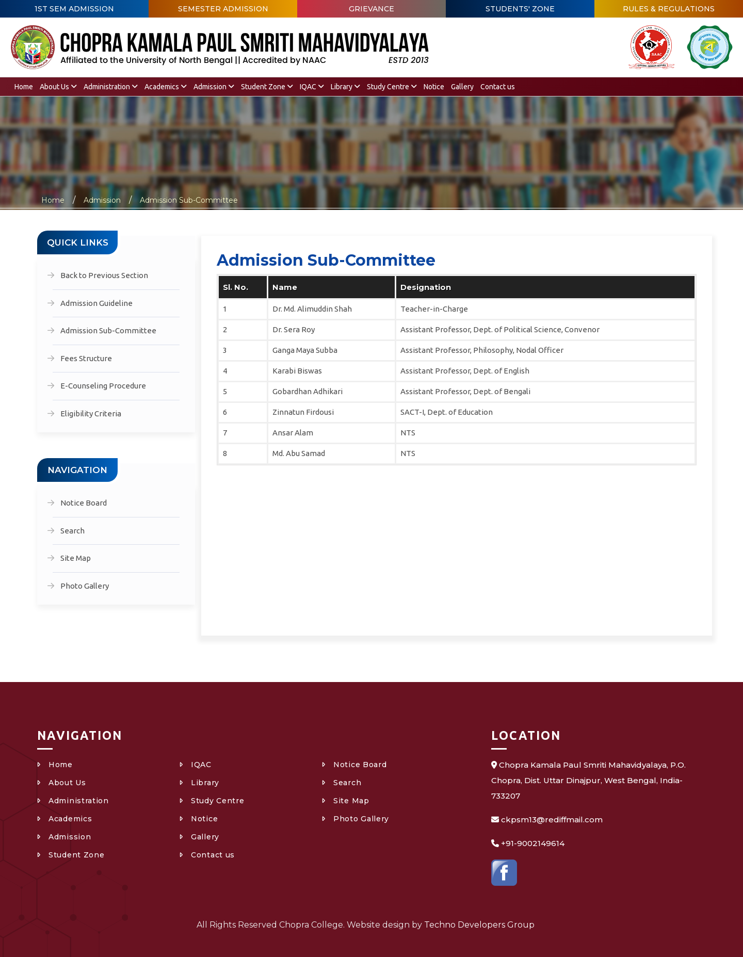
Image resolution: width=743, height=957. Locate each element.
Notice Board (83, 502)
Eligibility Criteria (90, 413)
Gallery (462, 87)
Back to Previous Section (104, 275)
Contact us (497, 87)
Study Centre (392, 87)
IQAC (312, 87)
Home (23, 87)
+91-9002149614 (532, 843)
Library (345, 87)
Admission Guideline (96, 303)
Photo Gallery (84, 585)
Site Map (75, 558)
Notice (434, 87)
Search (72, 530)
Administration (111, 87)
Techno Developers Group (479, 925)
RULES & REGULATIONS (669, 8)
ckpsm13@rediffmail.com (552, 819)
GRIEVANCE (371, 8)
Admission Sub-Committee (189, 200)
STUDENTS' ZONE (520, 8)
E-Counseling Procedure (103, 385)
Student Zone (267, 87)
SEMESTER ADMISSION (223, 8)
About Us (58, 87)
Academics (165, 87)
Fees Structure (86, 358)
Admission (213, 87)
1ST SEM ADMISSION (74, 8)
